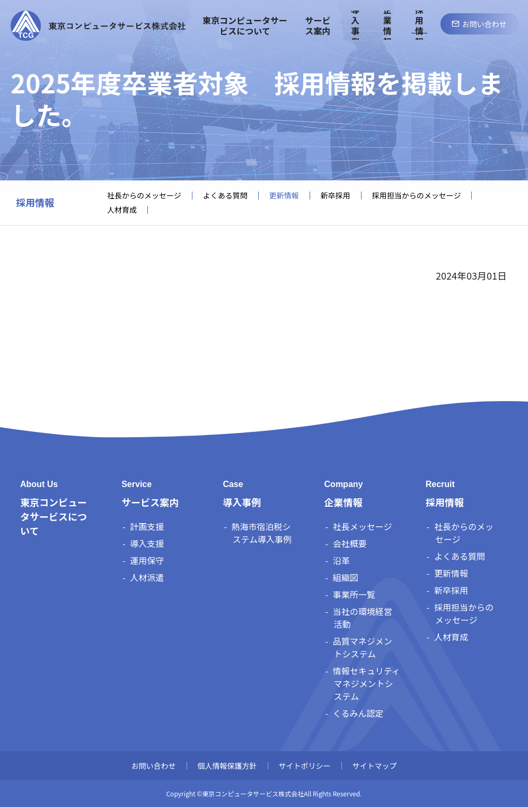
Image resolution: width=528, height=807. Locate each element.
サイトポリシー (305, 765)
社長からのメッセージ (144, 195)
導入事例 (242, 502)
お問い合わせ (153, 765)
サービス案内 (150, 502)
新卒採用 (335, 195)
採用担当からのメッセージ (416, 195)
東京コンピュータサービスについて (53, 516)
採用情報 (35, 202)
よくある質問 (225, 195)
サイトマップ (375, 765)
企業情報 (343, 502)
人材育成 (122, 210)
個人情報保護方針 (227, 765)
